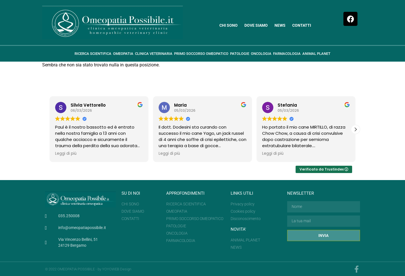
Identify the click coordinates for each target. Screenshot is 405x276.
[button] (355, 129)
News (279, 25)
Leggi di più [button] (65, 153)
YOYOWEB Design (116, 269)
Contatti (301, 25)
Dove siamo (256, 25)
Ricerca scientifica (93, 53)
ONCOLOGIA (261, 53)
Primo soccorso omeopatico (201, 53)
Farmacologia (287, 53)
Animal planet (316, 53)
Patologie (239, 53)
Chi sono (228, 25)
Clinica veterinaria (153, 53)
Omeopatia (123, 53)
